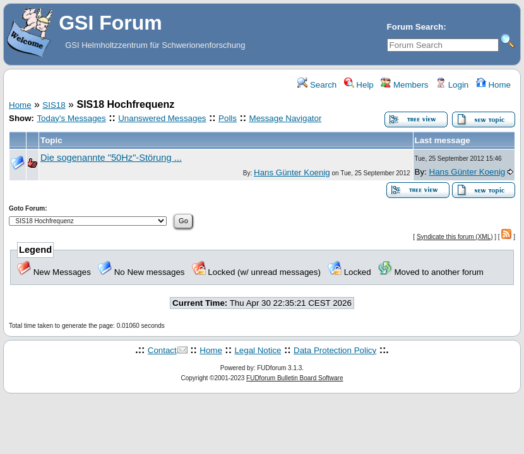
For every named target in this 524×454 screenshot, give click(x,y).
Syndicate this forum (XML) (455, 236)
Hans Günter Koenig (292, 172)
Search (316, 85)
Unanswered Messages (162, 118)
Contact (162, 350)
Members (404, 85)
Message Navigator (285, 118)
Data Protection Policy (335, 350)
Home (493, 85)
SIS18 (53, 105)
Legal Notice (257, 350)
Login (452, 85)
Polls (227, 118)
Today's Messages (71, 118)
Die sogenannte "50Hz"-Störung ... (111, 158)
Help (359, 85)
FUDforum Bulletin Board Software (294, 378)
